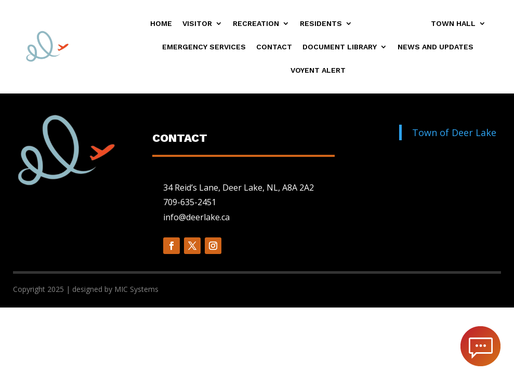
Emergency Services (204, 47)
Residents (321, 24)
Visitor (197, 24)
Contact (274, 47)
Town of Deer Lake (454, 132)
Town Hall (453, 24)
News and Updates (435, 47)
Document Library (339, 47)
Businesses (386, 24)
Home (161, 24)
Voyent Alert (318, 70)
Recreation (256, 24)
